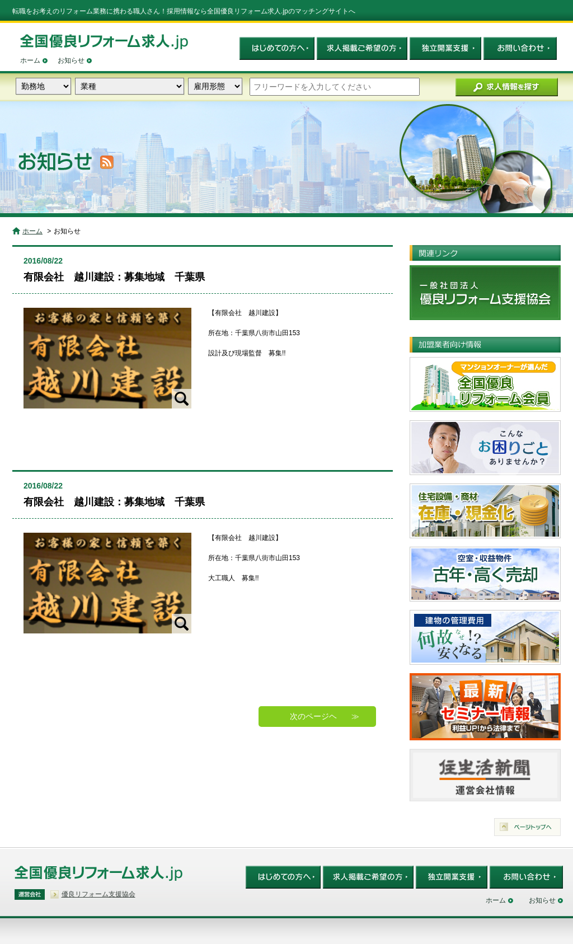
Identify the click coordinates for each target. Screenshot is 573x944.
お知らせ (71, 60)
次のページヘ (313, 716)
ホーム (30, 60)
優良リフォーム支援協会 (98, 894)
